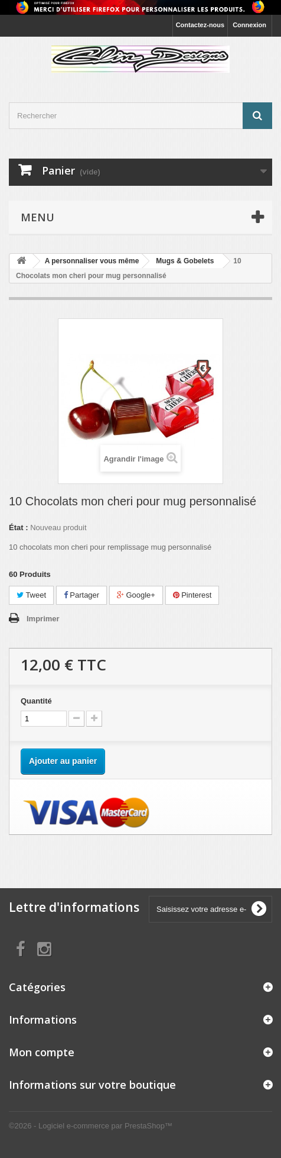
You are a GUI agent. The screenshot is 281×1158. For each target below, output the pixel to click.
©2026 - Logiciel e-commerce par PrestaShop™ (90, 1125)
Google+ (136, 595)
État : (18, 527)
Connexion (249, 24)
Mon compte (41, 1052)
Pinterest (192, 595)
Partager (81, 595)
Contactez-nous (200, 24)
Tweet (31, 595)
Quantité (36, 700)
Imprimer (43, 618)
